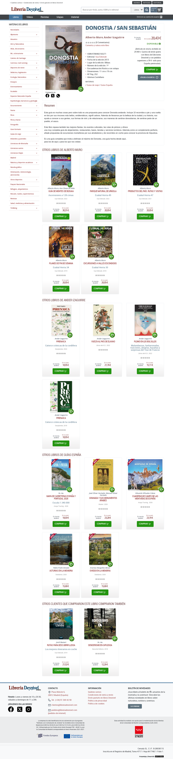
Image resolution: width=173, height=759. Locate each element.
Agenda (137, 3)
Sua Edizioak (101, 56)
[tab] (49, 106)
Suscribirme (135, 706)
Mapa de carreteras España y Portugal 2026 (61, 497)
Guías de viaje (93, 85)
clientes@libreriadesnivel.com (62, 705)
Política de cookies (96, 703)
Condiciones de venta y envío (100, 695)
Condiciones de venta (31, 3)
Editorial (158, 3)
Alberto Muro (94, 37)
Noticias (146, 3)
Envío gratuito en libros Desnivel (51, 3)
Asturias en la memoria (61, 570)
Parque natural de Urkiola (103, 191)
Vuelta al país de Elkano (103, 341)
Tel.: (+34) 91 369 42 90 (60, 700)
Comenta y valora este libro (97, 45)
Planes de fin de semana (61, 263)
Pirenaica (61, 341)
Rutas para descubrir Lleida (61, 645)
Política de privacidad (97, 700)
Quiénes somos (16, 3)
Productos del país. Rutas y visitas (145, 191)
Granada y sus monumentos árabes (103, 499)
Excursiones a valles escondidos (100, 263)
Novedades (14, 30)
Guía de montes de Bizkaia (61, 191)
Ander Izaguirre (114, 37)
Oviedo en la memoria (100, 570)
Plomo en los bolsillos (145, 341)
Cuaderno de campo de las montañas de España (145, 497)
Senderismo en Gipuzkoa (100, 645)
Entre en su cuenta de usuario (150, 17)
